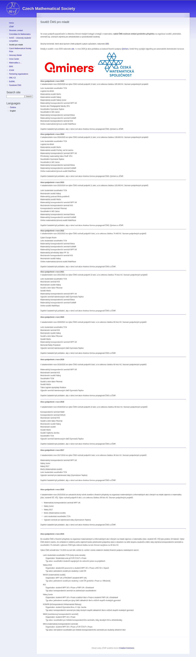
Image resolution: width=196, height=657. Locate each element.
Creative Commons (126, 648)
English (13, 111)
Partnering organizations (18, 74)
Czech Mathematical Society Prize (20, 49)
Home (11, 23)
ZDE (107, 44)
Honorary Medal (15, 55)
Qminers (125, 49)
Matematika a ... (15, 63)
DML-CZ (12, 78)
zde (72, 49)
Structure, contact (16, 30)
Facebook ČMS (15, 85)
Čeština (13, 107)
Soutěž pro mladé (16, 45)
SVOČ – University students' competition (20, 39)
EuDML (12, 81)
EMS (11, 66)
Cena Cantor (14, 59)
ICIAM (11, 70)
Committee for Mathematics (20, 34)
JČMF (11, 27)
